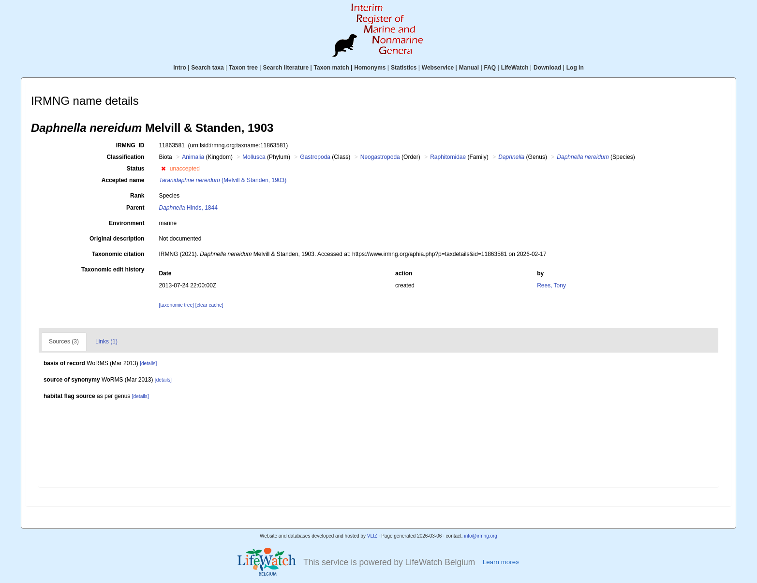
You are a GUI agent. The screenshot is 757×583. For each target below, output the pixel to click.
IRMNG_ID (130, 145)
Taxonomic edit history (112, 269)
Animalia (193, 157)
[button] (163, 168)
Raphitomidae (448, 157)
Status (136, 168)
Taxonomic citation (118, 254)
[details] (148, 363)
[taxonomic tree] (176, 305)
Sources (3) (64, 341)
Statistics (403, 67)
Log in (575, 67)
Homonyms (370, 67)
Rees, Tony (551, 285)
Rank (137, 195)
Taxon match (331, 67)
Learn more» (501, 562)
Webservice (438, 67)
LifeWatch (515, 67)
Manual (469, 67)
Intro (179, 67)
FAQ (490, 67)
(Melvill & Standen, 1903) (222, 180)
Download (547, 67)
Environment (126, 223)
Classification (125, 157)
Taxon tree (243, 67)
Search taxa (207, 67)
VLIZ (372, 536)
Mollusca (253, 157)
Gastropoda (315, 157)
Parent (135, 207)
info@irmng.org (480, 536)
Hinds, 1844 (188, 207)
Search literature (286, 67)
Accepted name (123, 180)
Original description (116, 238)
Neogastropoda (380, 157)
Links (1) (106, 341)
